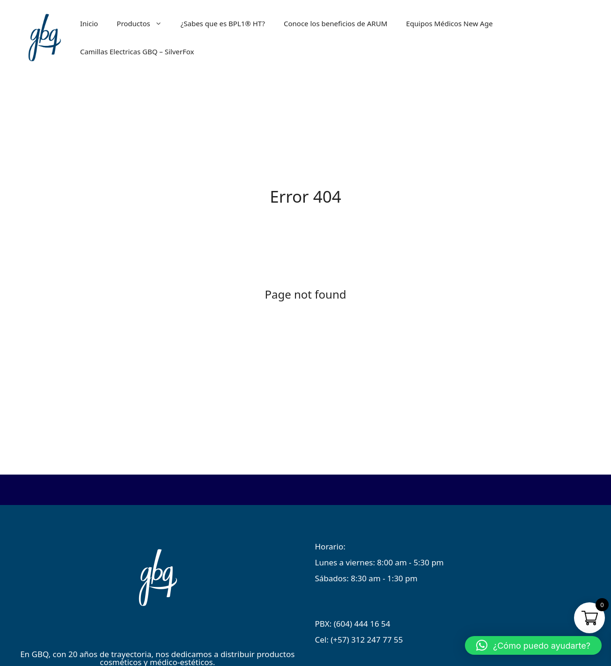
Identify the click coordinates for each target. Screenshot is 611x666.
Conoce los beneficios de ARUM (335, 23)
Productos (144, 23)
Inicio (89, 23)
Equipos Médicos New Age (449, 23)
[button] (533, 645)
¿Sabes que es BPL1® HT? (223, 23)
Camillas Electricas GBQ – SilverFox (137, 51)
